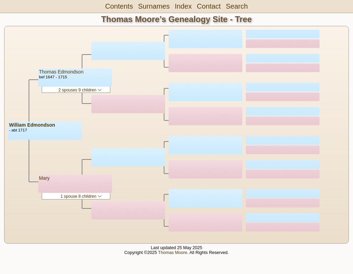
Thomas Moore (172, 252)
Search (237, 6)
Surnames (154, 6)
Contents (119, 6)
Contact (209, 6)
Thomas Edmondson (61, 72)
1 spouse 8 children (80, 196)
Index (183, 6)
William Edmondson (32, 125)
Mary (44, 178)
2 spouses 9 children (79, 90)
